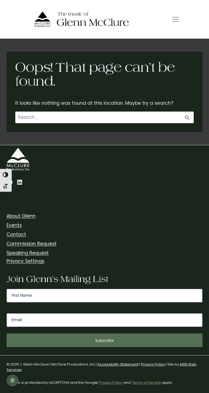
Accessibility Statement (118, 364)
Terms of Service (146, 382)
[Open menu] (175, 19)
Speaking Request (28, 253)
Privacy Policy (153, 364)
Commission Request (32, 243)
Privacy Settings (25, 261)
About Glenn (21, 216)
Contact (16, 234)
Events (14, 225)
